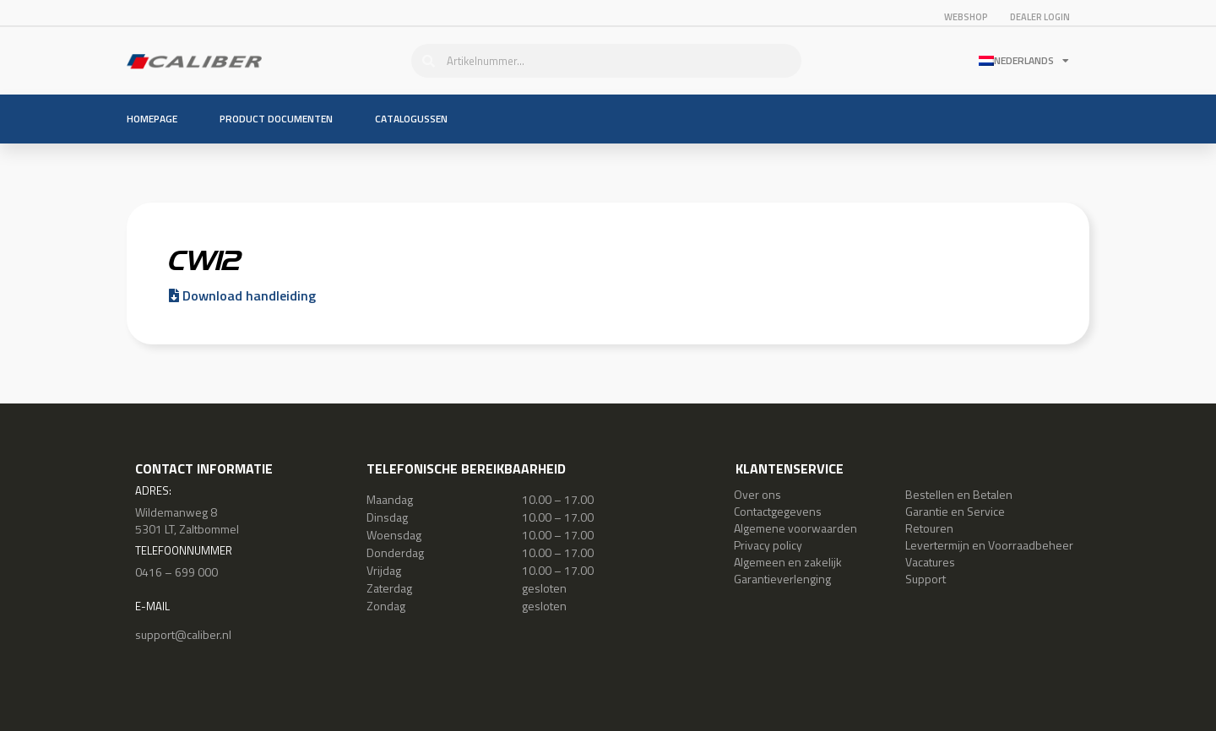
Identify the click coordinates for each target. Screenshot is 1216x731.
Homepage (152, 119)
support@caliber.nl (183, 634)
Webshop (966, 17)
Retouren (929, 528)
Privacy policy (768, 545)
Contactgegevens (778, 511)
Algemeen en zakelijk (788, 562)
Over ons (757, 494)
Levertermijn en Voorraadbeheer (989, 545)
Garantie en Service (955, 511)
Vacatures (930, 562)
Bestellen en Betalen (958, 494)
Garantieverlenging (782, 579)
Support (925, 579)
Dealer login (1040, 17)
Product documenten (276, 119)
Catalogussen (411, 119)
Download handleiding (242, 295)
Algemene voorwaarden (795, 528)
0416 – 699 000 (176, 572)
